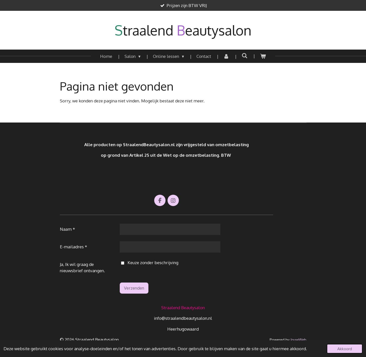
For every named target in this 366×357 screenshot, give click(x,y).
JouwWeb (298, 339)
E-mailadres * (73, 246)
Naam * (67, 229)
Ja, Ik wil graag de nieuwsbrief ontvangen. (82, 267)
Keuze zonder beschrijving (149, 262)
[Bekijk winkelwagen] (262, 56)
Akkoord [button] (344, 348)
